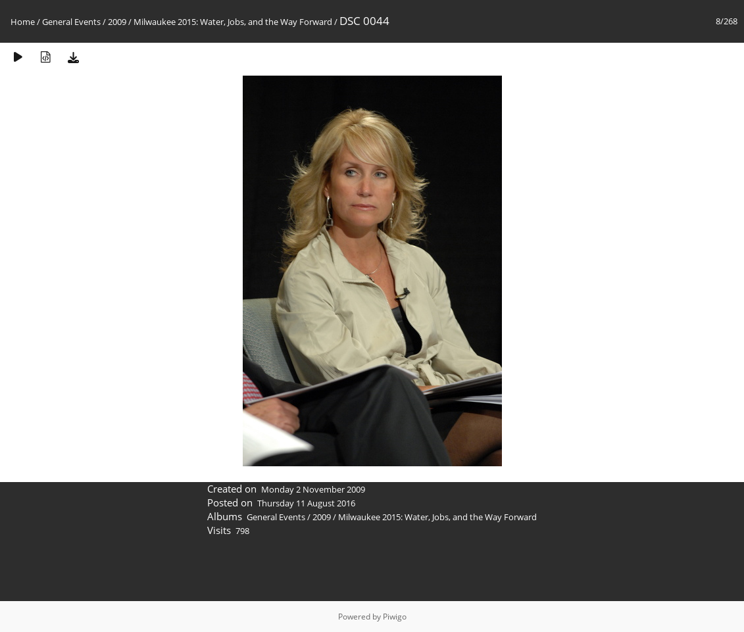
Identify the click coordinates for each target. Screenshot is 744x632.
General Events (71, 22)
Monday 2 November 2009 (313, 489)
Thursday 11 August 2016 (306, 503)
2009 (117, 22)
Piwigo (395, 616)
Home (23, 22)
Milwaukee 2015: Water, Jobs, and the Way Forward (233, 22)
